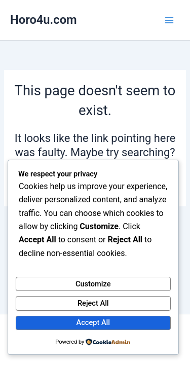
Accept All (93, 322)
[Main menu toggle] (169, 20)
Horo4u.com (43, 20)
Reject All (93, 303)
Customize (93, 283)
